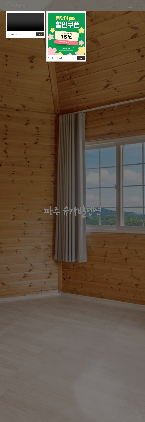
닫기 (40, 34)
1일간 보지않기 (15, 34)
